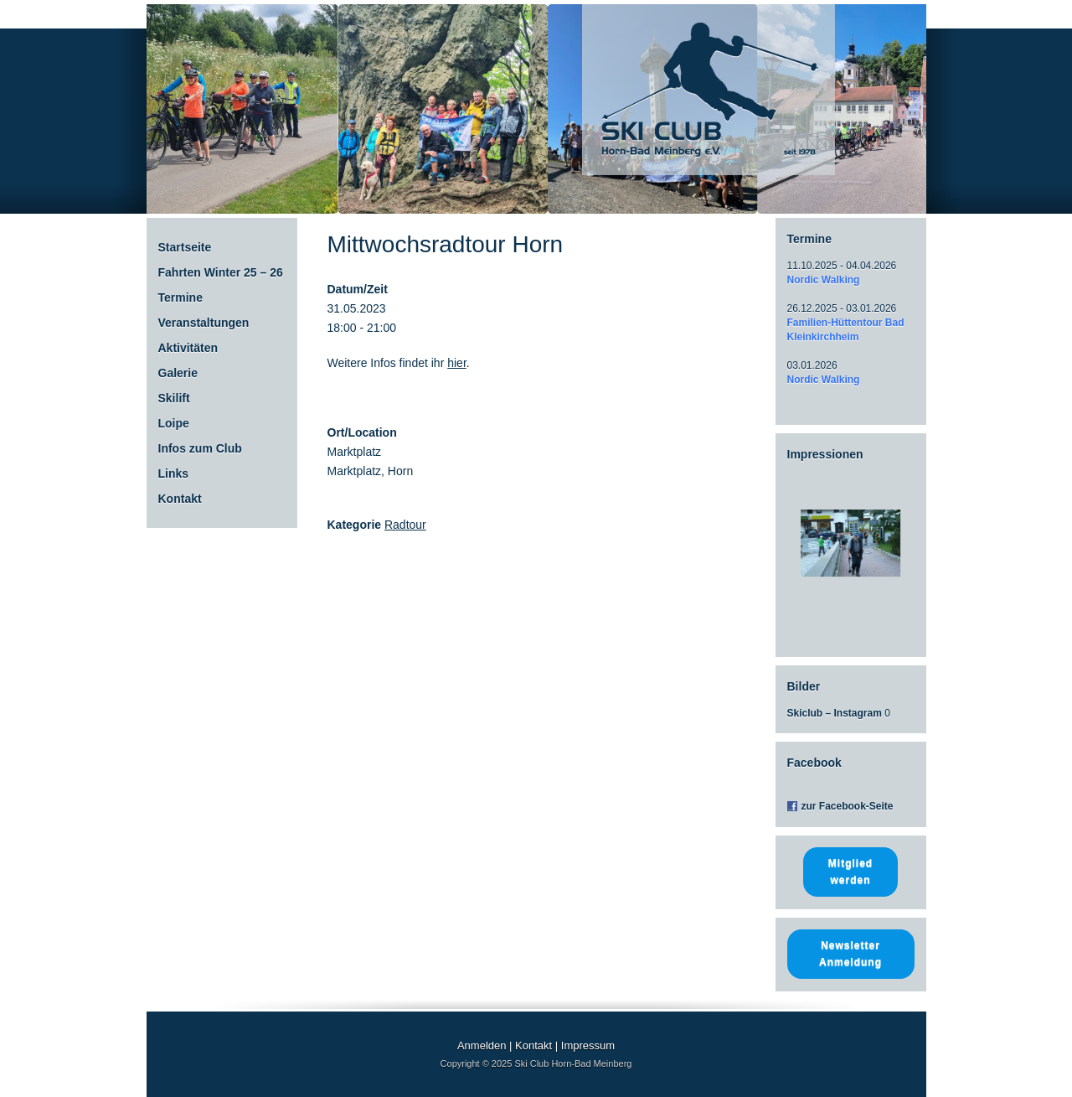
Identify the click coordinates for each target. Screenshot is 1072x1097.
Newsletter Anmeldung (850, 953)
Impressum (588, 1045)
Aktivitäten (188, 347)
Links (173, 473)
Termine (180, 297)
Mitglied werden (850, 871)
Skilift (174, 398)
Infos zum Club (200, 448)
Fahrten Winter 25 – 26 (220, 272)
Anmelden (482, 1045)
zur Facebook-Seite (847, 806)
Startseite (185, 247)
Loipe (173, 423)
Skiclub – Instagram (834, 713)
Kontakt (180, 498)
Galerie (178, 373)
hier (456, 363)
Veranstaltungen (204, 322)
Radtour (405, 524)
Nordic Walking (823, 280)
